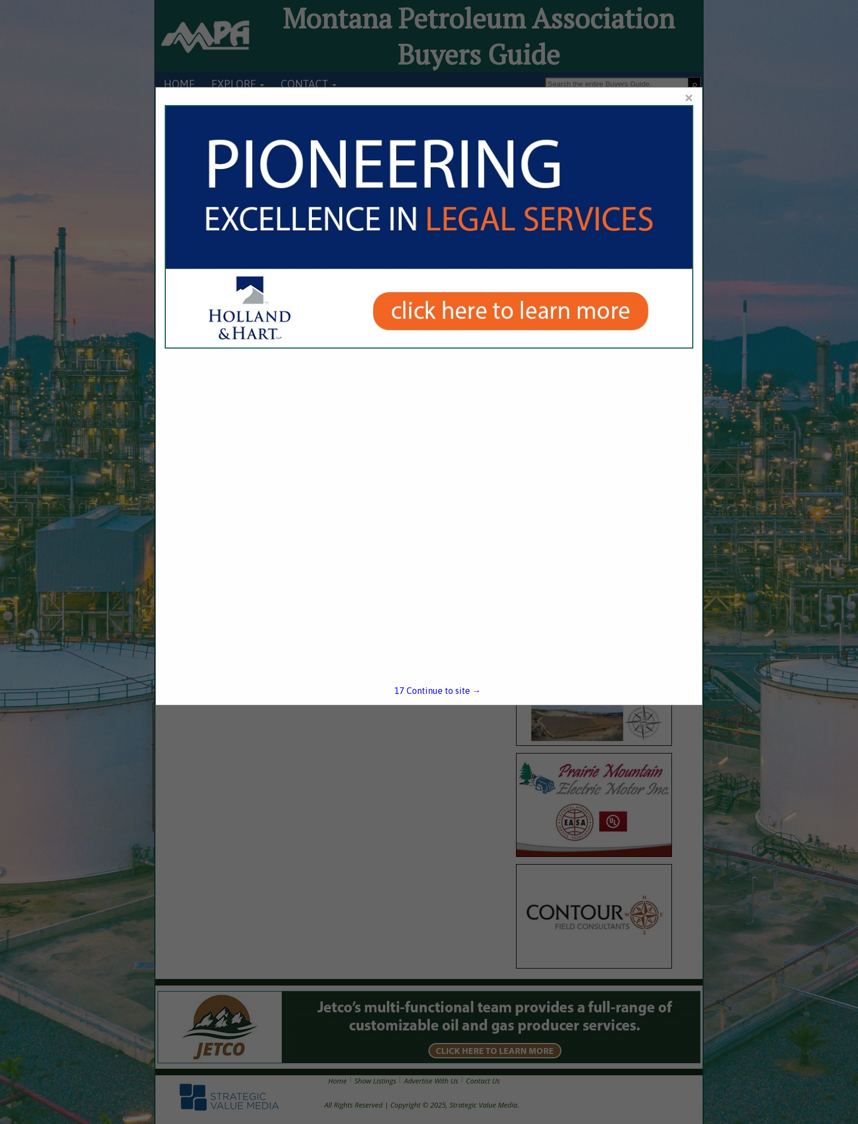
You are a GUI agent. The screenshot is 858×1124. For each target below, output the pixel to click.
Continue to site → (438, 691)
